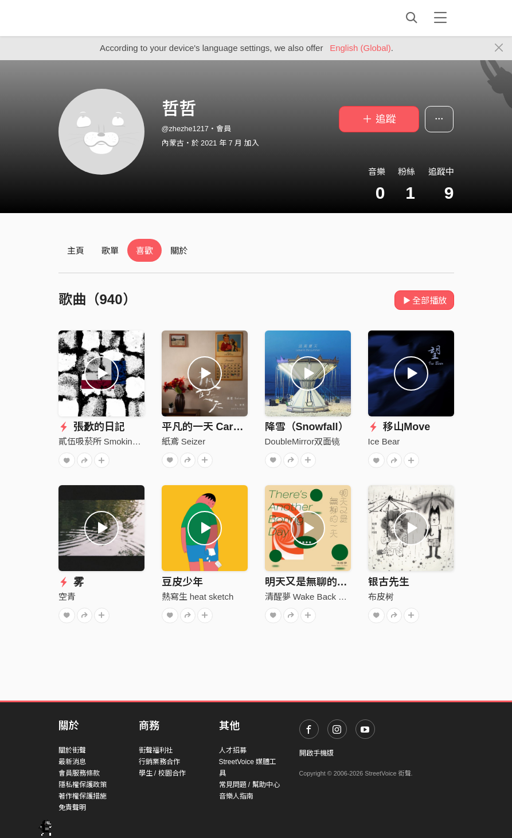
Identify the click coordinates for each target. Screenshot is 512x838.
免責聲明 (72, 808)
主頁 (75, 250)
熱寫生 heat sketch (198, 596)
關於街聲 (72, 750)
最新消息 (72, 762)
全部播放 (424, 300)
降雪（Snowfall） (307, 426)
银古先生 (388, 582)
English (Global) (360, 48)
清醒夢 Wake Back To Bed (315, 596)
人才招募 (233, 750)
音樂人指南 (236, 796)
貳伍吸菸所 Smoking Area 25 (113, 441)
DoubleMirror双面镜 (303, 441)
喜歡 (144, 250)
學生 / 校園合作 (162, 773)
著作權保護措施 (82, 796)
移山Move (399, 426)
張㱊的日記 (92, 426)
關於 (178, 250)
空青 (67, 596)
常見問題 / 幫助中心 (249, 785)
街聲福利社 (156, 750)
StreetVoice (105, 17)
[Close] (499, 48)
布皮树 (381, 596)
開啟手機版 (316, 753)
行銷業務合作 (159, 762)
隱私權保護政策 (82, 785)
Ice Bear (384, 441)
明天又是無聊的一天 (311, 582)
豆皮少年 (182, 582)
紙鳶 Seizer (184, 441)
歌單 (110, 250)
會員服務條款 (79, 773)
